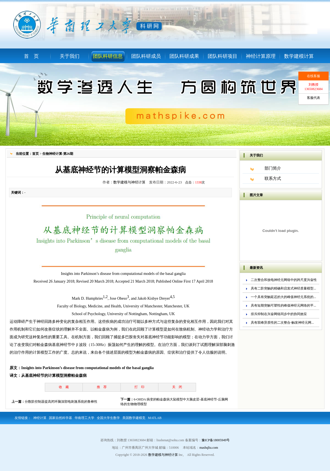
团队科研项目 (222, 56)
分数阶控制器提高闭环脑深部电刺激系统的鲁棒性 (61, 402)
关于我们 (69, 56)
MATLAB (154, 418)
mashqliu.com (208, 448)
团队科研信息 (108, 56)
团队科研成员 (146, 56)
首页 (35, 154)
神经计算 (39, 418)
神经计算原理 (261, 56)
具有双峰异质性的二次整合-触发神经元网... (282, 322)
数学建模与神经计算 (129, 182)
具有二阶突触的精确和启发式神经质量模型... (283, 288)
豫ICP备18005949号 (216, 440)
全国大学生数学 (108, 418)
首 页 (31, 56)
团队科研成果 (184, 56)
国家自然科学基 (60, 418)
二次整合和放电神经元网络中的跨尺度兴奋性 (284, 280)
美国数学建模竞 (133, 418)
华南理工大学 (84, 418)
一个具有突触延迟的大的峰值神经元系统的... (283, 297)
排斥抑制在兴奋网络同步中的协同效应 (279, 314)
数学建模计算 (299, 56)
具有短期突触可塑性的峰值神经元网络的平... (283, 305)
